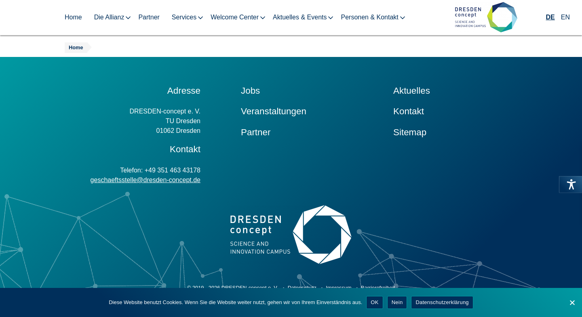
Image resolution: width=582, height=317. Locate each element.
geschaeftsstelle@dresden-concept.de (145, 179)
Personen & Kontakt (369, 17)
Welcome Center (235, 17)
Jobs (250, 91)
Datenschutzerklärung (441, 302)
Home (73, 17)
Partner (148, 17)
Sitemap (409, 132)
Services (184, 17)
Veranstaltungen (273, 111)
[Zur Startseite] (486, 17)
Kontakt (408, 111)
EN (565, 17)
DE (550, 17)
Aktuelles (411, 91)
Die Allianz (109, 17)
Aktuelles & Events (300, 17)
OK (374, 302)
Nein (397, 302)
